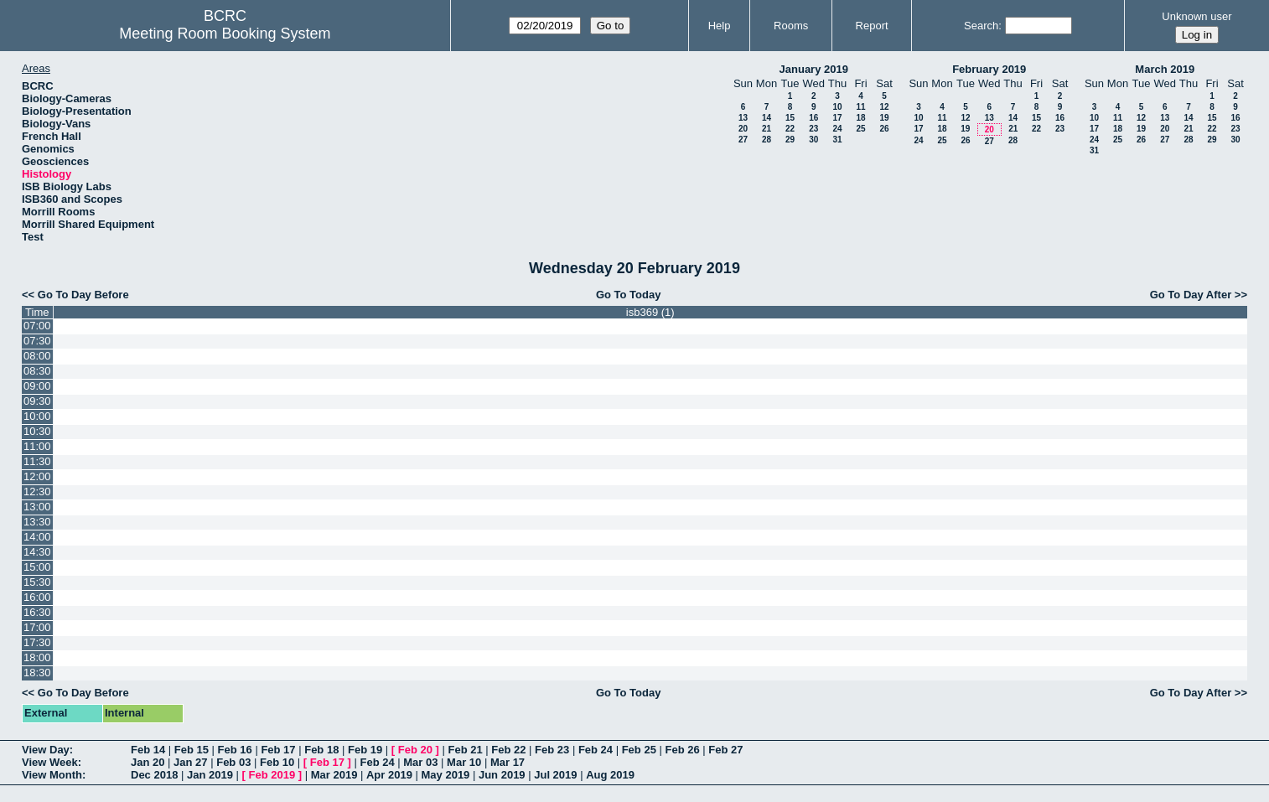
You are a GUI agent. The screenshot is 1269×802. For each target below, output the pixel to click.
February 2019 (989, 69)
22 (790, 128)
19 (883, 117)
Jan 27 (190, 762)
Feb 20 (415, 749)
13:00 (37, 506)
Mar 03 (420, 762)
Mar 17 (507, 762)
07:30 (37, 340)
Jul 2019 (555, 774)
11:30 (37, 461)
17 (837, 117)
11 (860, 106)
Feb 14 (148, 749)
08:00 (37, 355)
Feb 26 (682, 749)
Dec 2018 (154, 774)
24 (837, 128)
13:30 (37, 521)
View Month (52, 774)
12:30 (37, 491)
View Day (46, 749)
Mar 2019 (334, 774)
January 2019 (814, 69)
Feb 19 (365, 749)
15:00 (37, 567)
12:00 (37, 476)
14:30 (37, 552)
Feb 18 (321, 749)
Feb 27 (725, 749)
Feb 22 (508, 749)
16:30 (37, 612)
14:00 (37, 536)
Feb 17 (278, 749)
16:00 (37, 597)
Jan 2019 (210, 774)
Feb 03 (233, 762)
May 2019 (446, 774)
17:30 (37, 642)
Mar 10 (464, 762)
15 (790, 117)
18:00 (37, 657)
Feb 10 (277, 762)
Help (719, 25)
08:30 (37, 371)
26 (883, 128)
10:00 (37, 416)
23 (813, 128)
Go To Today (628, 294)
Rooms (791, 25)
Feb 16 (235, 749)
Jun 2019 (502, 774)
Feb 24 (595, 749)
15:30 (37, 582)
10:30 (37, 431)
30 (813, 139)
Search (981, 25)
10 (837, 106)
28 (766, 139)
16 (813, 117)
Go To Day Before (83, 294)
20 (743, 128)
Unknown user (1196, 16)
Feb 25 (639, 749)
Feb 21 (465, 749)
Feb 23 (552, 749)
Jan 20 (147, 762)
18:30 (37, 672)
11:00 (37, 446)
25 (860, 128)
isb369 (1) (650, 312)
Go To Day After (1191, 294)
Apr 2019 (389, 774)
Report (872, 25)
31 (837, 139)
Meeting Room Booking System (224, 33)
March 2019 (1164, 69)
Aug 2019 (610, 774)
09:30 (37, 401)
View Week (50, 762)
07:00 (37, 325)
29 (790, 139)
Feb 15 (191, 749)
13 (743, 117)
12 (883, 106)
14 (766, 117)
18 (860, 117)
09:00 (37, 386)
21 (766, 128)
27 (743, 139)
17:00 (37, 627)
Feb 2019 (272, 774)
